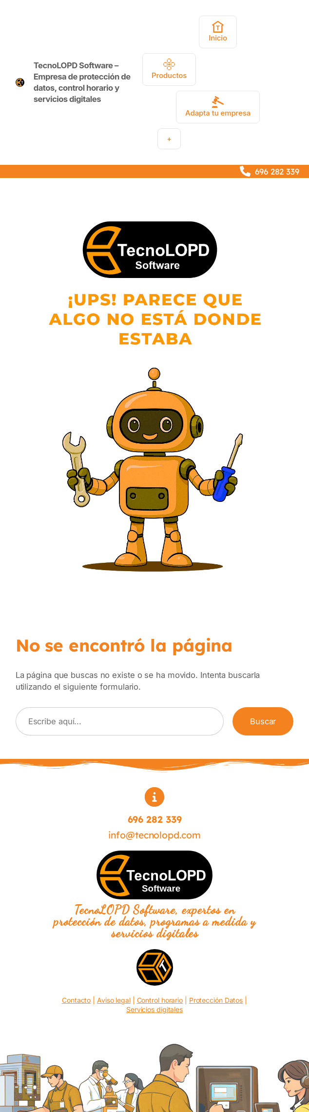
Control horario (160, 1000)
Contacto (76, 1000)
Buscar (263, 721)
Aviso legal (114, 1000)
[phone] (245, 171)
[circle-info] (154, 797)
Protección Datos (216, 1000)
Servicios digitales (154, 1009)
